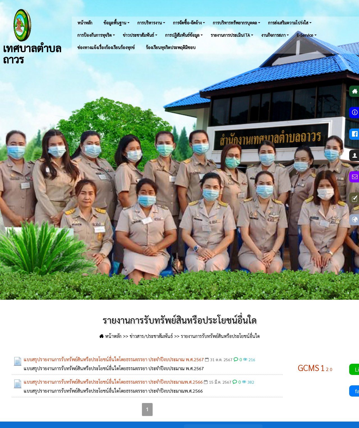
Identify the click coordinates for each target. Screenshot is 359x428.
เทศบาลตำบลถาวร (32, 36)
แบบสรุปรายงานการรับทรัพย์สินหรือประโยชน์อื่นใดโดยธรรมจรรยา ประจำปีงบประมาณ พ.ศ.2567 (114, 359)
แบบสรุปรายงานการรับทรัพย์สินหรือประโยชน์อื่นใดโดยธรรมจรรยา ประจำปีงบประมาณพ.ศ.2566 (113, 382)
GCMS (308, 367)
